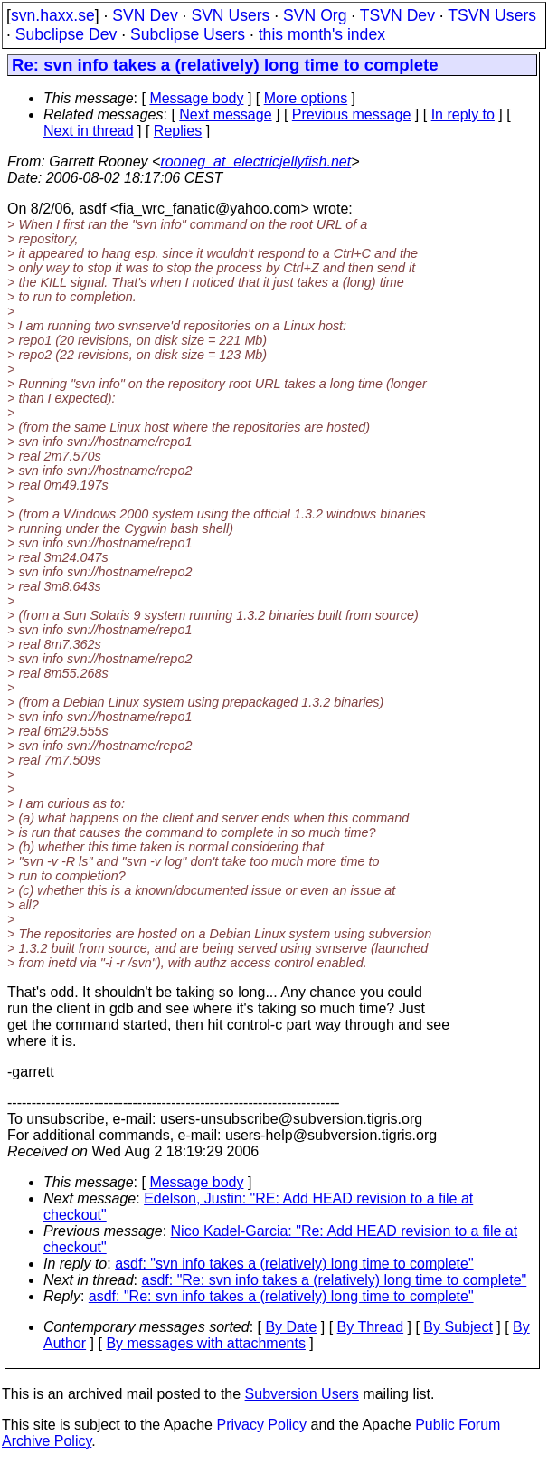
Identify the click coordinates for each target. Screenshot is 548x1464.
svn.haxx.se (53, 15)
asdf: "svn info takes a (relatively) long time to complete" (294, 1263)
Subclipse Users (187, 34)
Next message (225, 114)
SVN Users (230, 15)
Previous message (351, 114)
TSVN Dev (397, 15)
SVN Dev (144, 15)
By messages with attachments (206, 1343)
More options (306, 98)
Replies (178, 130)
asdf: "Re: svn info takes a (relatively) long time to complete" (334, 1280)
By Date (291, 1327)
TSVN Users (492, 15)
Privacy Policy (261, 1424)
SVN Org (314, 15)
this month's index (322, 34)
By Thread (370, 1327)
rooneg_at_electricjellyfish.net (255, 161)
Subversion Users (302, 1394)
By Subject (457, 1327)
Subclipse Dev (66, 34)
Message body (196, 98)
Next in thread (88, 130)
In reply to (463, 114)
